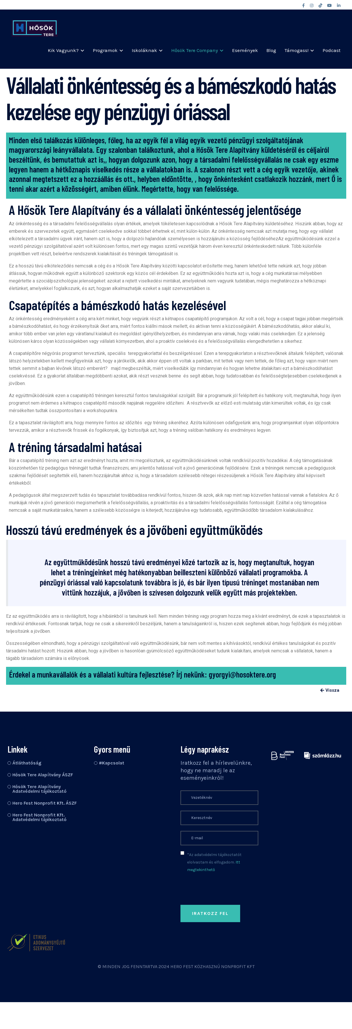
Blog (271, 50)
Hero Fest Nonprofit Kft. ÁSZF (44, 803)
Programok (105, 50)
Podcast (331, 50)
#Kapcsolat (111, 763)
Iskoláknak (144, 50)
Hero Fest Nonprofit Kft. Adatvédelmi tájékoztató (39, 817)
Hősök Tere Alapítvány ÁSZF (42, 774)
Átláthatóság (26, 763)
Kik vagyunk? (63, 50)
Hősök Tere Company (194, 50)
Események (245, 50)
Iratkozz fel (210, 913)
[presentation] (224, 954)
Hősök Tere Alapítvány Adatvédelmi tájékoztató (39, 789)
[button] (329, 690)
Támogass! (296, 50)
